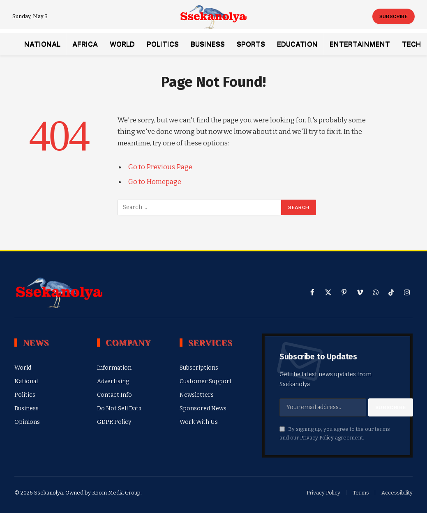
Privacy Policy (317, 438)
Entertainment (360, 44)
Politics (163, 44)
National (42, 44)
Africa (85, 44)
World (122, 44)
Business (208, 44)
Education (297, 44)
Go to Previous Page (160, 167)
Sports (251, 44)
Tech (411, 44)
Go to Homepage (154, 181)
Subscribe (393, 16)
